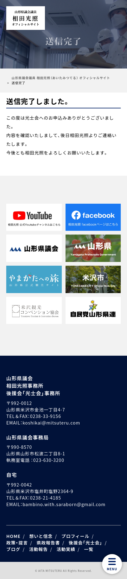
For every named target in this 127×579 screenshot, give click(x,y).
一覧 (88, 549)
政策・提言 (17, 542)
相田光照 (25, 17)
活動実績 (65, 549)
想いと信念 (41, 536)
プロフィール (75, 536)
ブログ (13, 549)
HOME (13, 536)
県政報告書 (48, 542)
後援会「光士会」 (85, 542)
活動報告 (38, 549)
